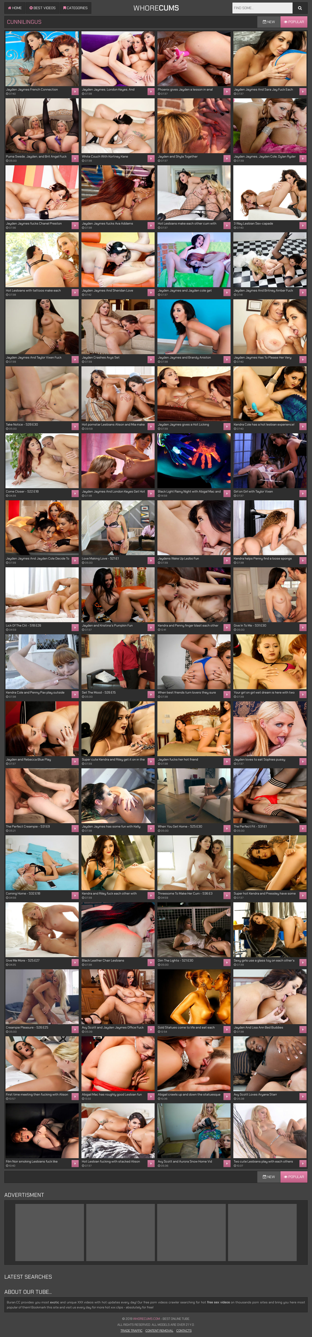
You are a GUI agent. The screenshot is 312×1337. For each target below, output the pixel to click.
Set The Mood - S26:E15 (99, 692)
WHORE (156, 8)
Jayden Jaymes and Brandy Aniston (184, 357)
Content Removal (159, 1331)
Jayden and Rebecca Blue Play (28, 759)
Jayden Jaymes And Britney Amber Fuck (263, 290)
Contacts (184, 1331)
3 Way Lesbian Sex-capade (253, 223)
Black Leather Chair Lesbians (103, 960)
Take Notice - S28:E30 (22, 424)
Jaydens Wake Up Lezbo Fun (178, 558)
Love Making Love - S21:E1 (100, 558)
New (269, 21)
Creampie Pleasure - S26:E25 (27, 1027)
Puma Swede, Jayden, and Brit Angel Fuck (36, 156)
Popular (294, 21)
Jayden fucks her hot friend (178, 759)
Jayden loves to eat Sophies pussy (259, 759)
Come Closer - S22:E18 (22, 491)
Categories (75, 7)
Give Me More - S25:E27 (22, 960)
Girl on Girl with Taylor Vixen (253, 491)
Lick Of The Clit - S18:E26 (23, 625)
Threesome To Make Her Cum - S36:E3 (185, 893)
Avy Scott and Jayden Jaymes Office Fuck (113, 1027)
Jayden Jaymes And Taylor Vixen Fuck (34, 357)
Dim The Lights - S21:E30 (175, 960)
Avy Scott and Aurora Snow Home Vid (185, 1161)
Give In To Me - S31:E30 (250, 625)
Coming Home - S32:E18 (23, 893)
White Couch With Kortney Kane (105, 156)
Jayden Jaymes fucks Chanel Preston (34, 223)
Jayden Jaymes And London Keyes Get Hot (113, 491)
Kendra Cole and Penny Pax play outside (35, 692)
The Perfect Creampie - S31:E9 (28, 826)
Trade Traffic (132, 1331)
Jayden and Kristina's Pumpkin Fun (107, 625)
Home (15, 7)
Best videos (43, 7)
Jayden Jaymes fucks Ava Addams (107, 223)
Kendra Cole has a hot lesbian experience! (264, 424)
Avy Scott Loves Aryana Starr (255, 1094)
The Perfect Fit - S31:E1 (250, 826)
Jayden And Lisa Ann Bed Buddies (258, 1027)
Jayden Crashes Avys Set (101, 357)
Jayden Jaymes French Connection (32, 89)
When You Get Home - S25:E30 (180, 826)
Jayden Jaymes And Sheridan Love (107, 290)
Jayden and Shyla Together (178, 156)
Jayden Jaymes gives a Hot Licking (183, 424)
